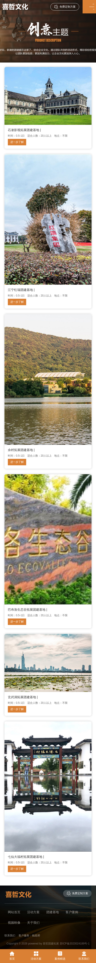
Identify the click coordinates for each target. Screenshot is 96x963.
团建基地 (52, 912)
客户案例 (72, 912)
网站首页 (14, 912)
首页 (12, 955)
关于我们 (33, 922)
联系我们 (84, 955)
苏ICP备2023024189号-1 (75, 943)
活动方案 (33, 912)
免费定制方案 (65, 6)
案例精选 (60, 955)
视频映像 (14, 922)
